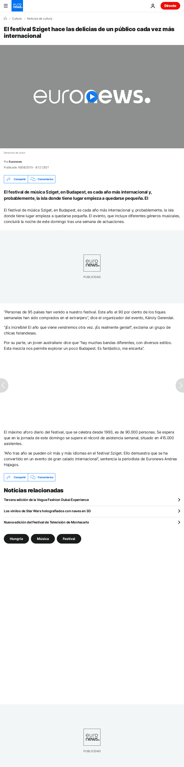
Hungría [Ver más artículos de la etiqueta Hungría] (16, 539)
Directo (170, 6)
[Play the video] (92, 96)
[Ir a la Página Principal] (17, 5)
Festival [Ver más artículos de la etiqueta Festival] (69, 539)
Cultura (17, 18)
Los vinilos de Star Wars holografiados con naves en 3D (47, 511)
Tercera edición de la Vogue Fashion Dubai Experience (46, 500)
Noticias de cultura (39, 18)
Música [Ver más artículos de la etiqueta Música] (43, 539)
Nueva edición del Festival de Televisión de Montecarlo (46, 522)
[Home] (5, 18)
